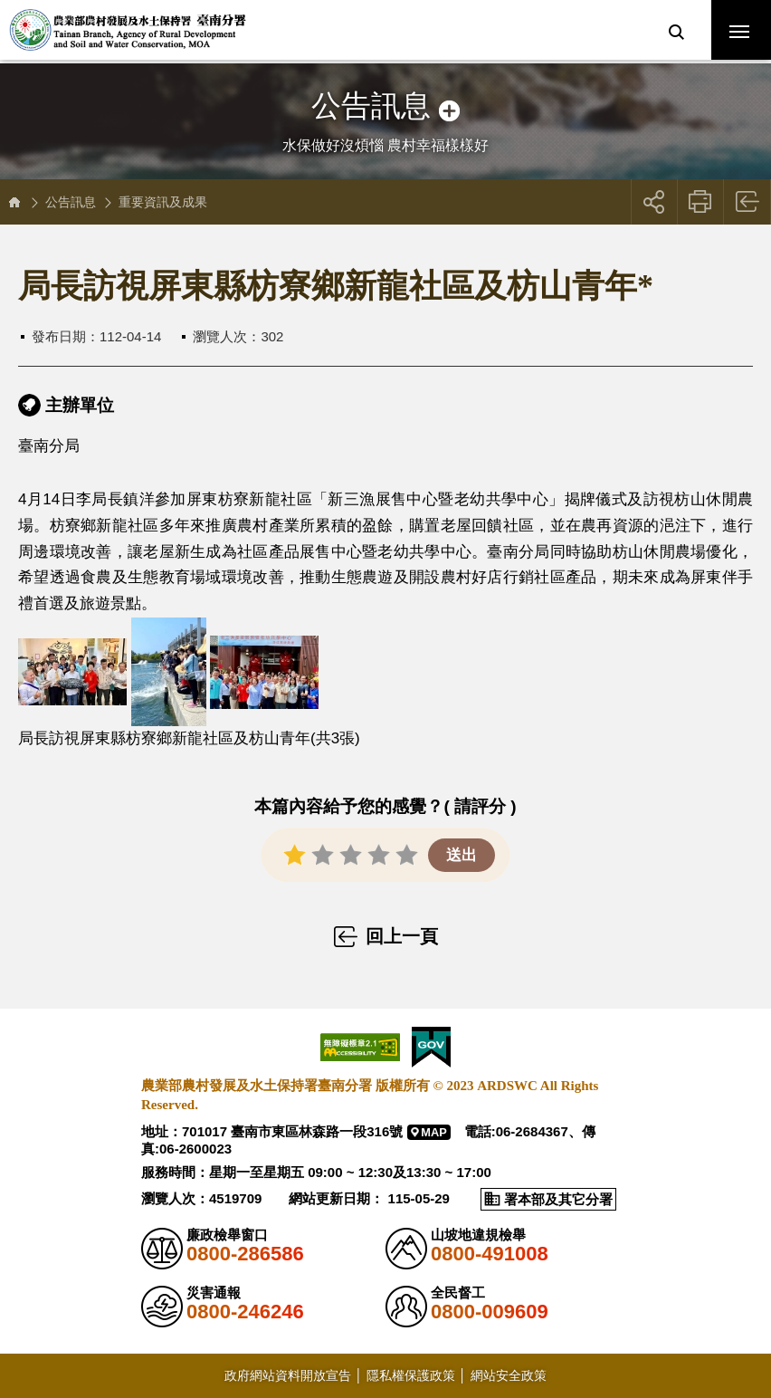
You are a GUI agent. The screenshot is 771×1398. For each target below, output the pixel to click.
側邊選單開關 (385, 88)
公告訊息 (70, 202)
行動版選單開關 (739, 35)
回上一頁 (748, 202)
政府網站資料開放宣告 (287, 1374)
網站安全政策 (509, 1374)
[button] (676, 31)
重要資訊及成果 (163, 202)
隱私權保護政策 (410, 1374)
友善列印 (701, 202)
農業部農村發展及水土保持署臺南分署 (138, 31)
